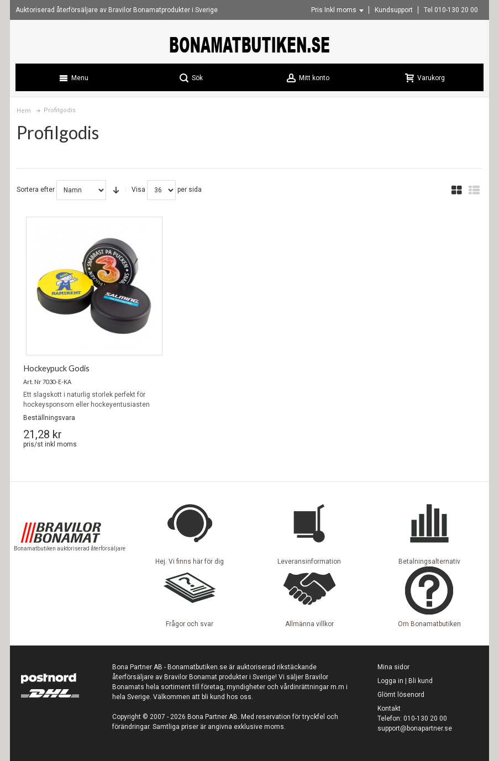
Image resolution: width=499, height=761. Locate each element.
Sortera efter (36, 189)
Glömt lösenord (400, 695)
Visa (138, 189)
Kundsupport (394, 10)
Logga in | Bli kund (405, 681)
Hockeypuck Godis (56, 368)
